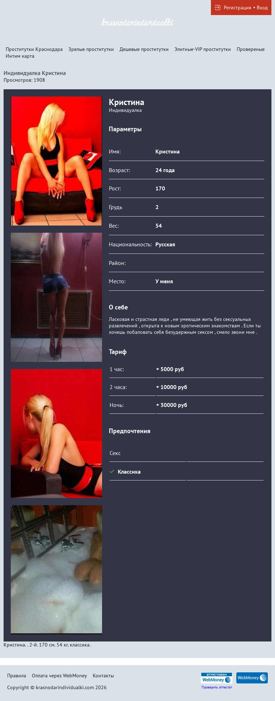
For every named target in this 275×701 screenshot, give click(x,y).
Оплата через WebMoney (59, 675)
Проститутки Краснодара (34, 49)
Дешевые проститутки (144, 49)
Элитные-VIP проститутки (202, 49)
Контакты (103, 675)
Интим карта (20, 56)
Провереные (251, 49)
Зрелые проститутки (91, 49)
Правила (16, 675)
